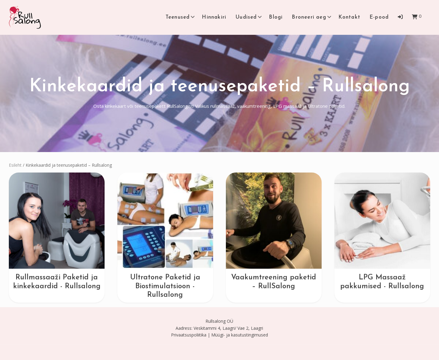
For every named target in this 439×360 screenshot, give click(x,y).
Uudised (246, 17)
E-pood (379, 17)
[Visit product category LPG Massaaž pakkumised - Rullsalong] (382, 232)
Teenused (178, 17)
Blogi (276, 17)
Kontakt (349, 17)
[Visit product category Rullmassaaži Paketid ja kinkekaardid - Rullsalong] (57, 232)
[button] (400, 17)
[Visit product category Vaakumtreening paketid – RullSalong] (274, 232)
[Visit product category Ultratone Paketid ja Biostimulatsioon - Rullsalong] (165, 236)
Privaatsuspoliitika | (190, 335)
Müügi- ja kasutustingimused (239, 335)
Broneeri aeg (309, 17)
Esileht (15, 165)
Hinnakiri (214, 17)
